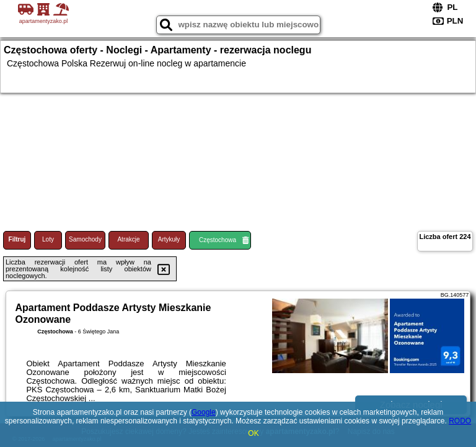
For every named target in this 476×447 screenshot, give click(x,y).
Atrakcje (128, 239)
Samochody (85, 239)
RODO (460, 421)
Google (204, 412)
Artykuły (169, 239)
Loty (48, 239)
